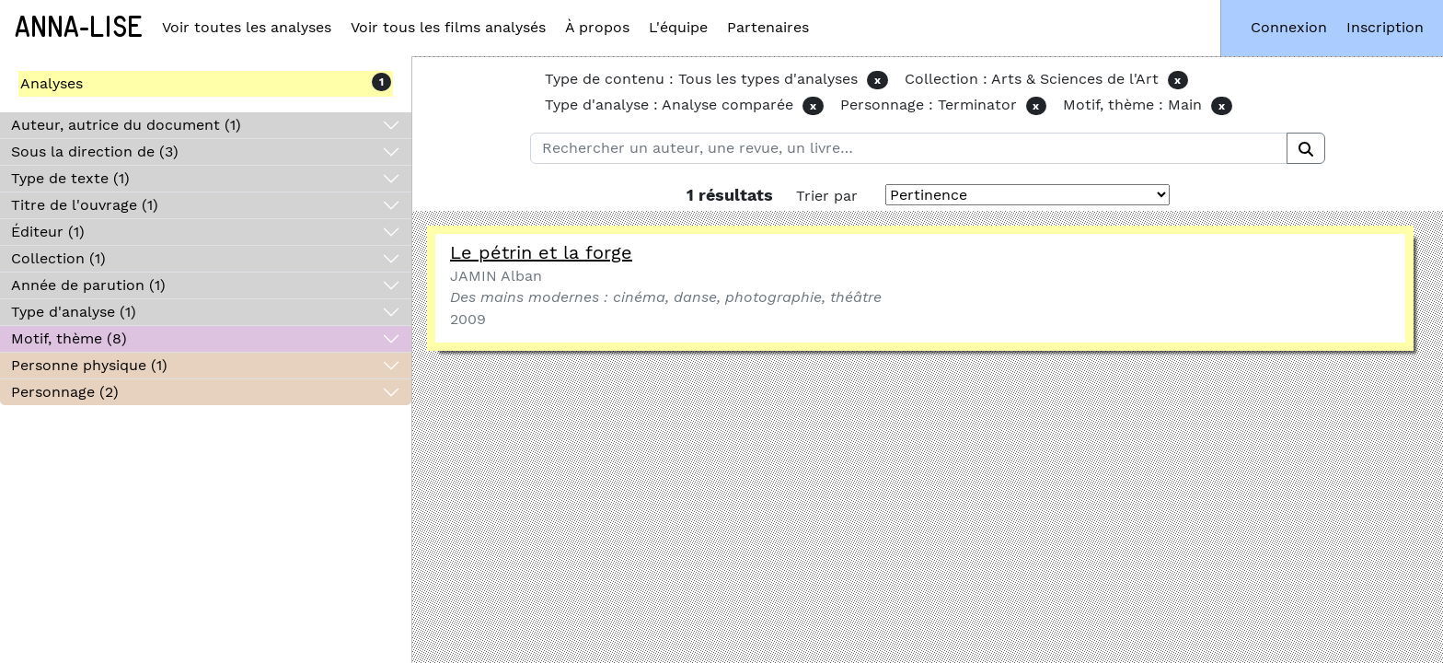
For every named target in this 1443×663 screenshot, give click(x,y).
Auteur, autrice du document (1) (126, 125)
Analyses (51, 83)
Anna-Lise (79, 27)
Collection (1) (58, 258)
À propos (597, 27)
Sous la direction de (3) (95, 151)
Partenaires (768, 27)
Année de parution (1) (88, 285)
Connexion (1289, 27)
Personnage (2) (65, 392)
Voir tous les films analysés (448, 27)
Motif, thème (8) (69, 338)
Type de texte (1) (70, 178)
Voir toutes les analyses (246, 27)
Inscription (1385, 27)
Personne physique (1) (89, 365)
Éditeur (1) (48, 231)
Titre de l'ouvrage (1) (84, 205)
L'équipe (678, 27)
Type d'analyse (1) (73, 311)
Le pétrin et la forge (541, 252)
